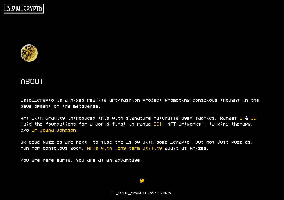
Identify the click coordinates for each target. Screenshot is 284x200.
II (253, 118)
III (158, 124)
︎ (142, 180)
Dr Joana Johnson (54, 130)
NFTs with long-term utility (124, 148)
